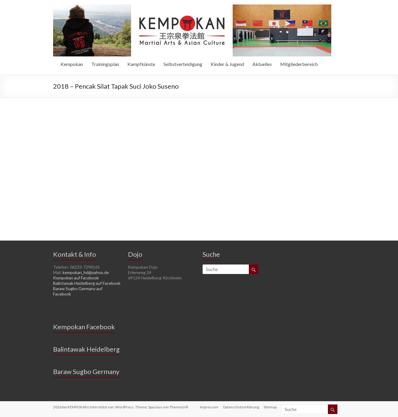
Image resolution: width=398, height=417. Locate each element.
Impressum (209, 407)
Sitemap (270, 407)
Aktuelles (262, 64)
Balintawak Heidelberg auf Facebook (87, 283)
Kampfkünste (141, 64)
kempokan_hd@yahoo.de (86, 272)
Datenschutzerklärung (241, 407)
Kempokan (72, 64)
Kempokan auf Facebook (76, 277)
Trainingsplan (105, 64)
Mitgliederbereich (299, 64)
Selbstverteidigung (182, 64)
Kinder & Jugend (227, 64)
